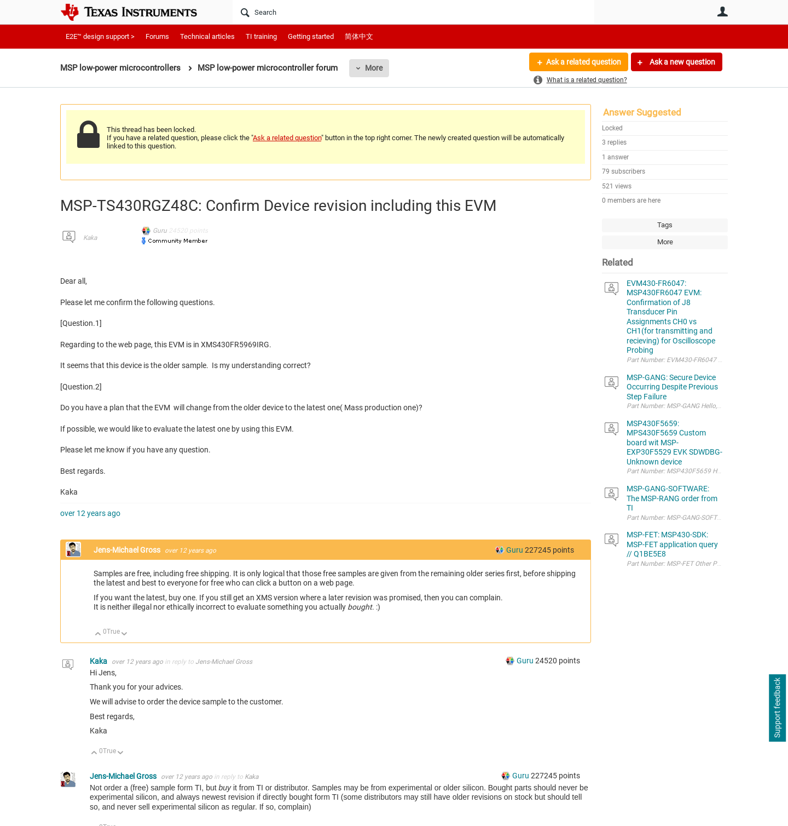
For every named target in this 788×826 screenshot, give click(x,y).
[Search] (413, 12)
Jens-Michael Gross (128, 550)
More (374, 68)
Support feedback (777, 708)
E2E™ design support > (100, 36)
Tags (665, 225)
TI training (261, 36)
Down (124, 634)
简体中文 (359, 36)
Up (98, 634)
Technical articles (207, 36)
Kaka (90, 238)
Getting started (311, 36)
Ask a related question (583, 62)
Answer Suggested (642, 112)
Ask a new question (681, 62)
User (722, 11)
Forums (157, 36)
